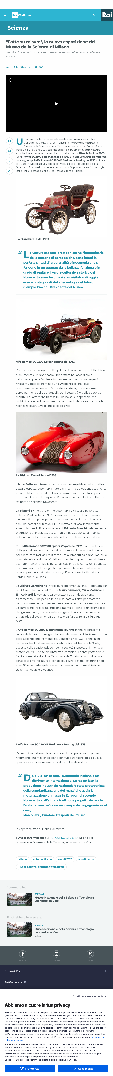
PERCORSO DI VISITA (64, 828)
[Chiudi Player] (11, 71)
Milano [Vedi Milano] (22, 850)
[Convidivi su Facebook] (9, 133)
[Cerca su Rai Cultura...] (95, 6)
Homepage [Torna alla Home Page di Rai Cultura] (21, 6)
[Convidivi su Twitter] (9, 153)
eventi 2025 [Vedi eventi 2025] (65, 850)
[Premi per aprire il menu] (6, 6)
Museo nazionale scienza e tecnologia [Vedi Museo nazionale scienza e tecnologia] (41, 857)
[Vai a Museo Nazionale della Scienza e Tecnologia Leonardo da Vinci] (56, 891)
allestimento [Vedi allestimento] (86, 850)
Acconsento (85, 1068)
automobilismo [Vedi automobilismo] (42, 850)
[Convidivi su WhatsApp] (9, 143)
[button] (89, 996)
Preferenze (32, 1068)
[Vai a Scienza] (31, 19)
